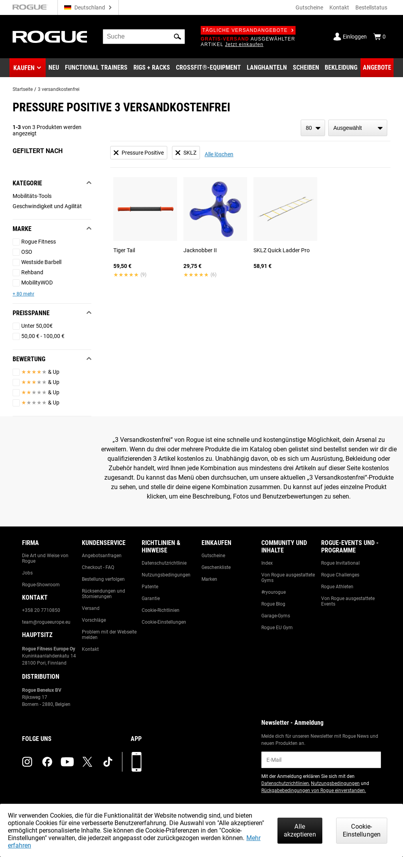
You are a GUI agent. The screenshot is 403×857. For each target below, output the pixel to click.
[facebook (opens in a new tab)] (47, 762)
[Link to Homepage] (50, 37)
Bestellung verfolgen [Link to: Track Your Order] (103, 579)
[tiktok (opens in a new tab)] (108, 762)
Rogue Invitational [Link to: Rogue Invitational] (340, 563)
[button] (177, 36)
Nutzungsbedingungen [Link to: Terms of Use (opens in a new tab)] (335, 783)
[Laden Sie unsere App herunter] (136, 762)
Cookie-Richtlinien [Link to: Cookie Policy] (160, 610)
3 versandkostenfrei (58, 89)
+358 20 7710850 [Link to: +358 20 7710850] (41, 610)
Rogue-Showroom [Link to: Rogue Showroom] (41, 584)
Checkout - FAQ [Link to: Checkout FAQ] (98, 567)
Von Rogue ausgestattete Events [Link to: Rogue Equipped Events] (348, 601)
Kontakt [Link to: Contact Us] (90, 649)
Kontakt (339, 7)
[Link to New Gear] (53, 67)
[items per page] (313, 128)
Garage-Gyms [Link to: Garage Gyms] (275, 616)
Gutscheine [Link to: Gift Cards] (213, 555)
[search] (144, 36)
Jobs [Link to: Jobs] (27, 573)
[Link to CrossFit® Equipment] (208, 67)
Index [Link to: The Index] (267, 563)
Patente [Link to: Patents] (150, 586)
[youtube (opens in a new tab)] (67, 762)
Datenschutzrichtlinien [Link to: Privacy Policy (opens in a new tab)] (285, 783)
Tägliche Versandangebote (248, 30)
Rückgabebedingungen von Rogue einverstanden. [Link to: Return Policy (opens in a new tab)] (313, 790)
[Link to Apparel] (341, 67)
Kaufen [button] (24, 68)
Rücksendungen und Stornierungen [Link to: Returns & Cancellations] (103, 593)
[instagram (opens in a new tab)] (27, 762)
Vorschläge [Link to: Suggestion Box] (94, 620)
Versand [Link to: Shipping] (91, 608)
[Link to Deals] (377, 67)
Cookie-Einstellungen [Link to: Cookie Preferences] (164, 622)
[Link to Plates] (306, 67)
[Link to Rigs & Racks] (151, 67)
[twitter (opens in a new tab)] (87, 762)
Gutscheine (309, 7)
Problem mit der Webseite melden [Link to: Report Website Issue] (109, 634)
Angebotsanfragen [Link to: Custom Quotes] (102, 555)
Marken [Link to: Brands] (209, 579)
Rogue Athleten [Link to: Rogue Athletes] (337, 586)
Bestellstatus (371, 7)
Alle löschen (219, 154)
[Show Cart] (379, 37)
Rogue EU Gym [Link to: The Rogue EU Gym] (277, 627)
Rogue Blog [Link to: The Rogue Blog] (273, 604)
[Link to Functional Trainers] (96, 67)
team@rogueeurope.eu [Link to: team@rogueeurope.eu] (46, 622)
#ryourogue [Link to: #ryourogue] (273, 592)
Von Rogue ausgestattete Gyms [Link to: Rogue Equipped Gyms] (288, 577)
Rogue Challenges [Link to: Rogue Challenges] (340, 575)
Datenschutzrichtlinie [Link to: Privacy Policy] (164, 563)
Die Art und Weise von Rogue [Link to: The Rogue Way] (45, 558)
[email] (321, 760)
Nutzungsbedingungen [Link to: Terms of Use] (166, 575)
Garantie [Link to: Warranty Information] (151, 598)
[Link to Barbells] (266, 67)
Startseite (23, 89)
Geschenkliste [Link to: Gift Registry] (216, 567)
